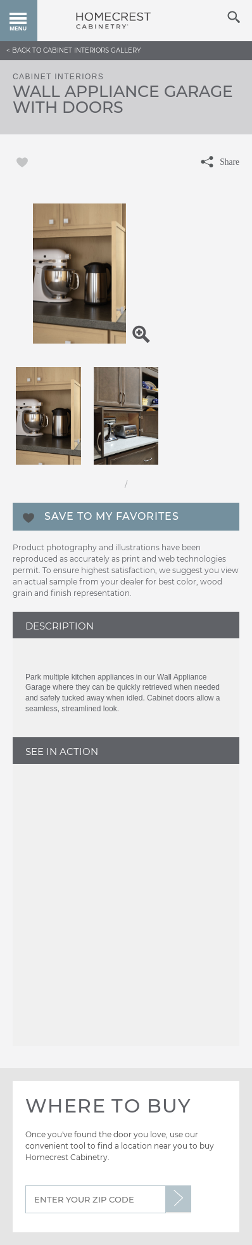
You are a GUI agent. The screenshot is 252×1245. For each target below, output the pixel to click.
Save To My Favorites (111, 516)
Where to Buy (108, 1106)
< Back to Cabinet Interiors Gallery (73, 50)
